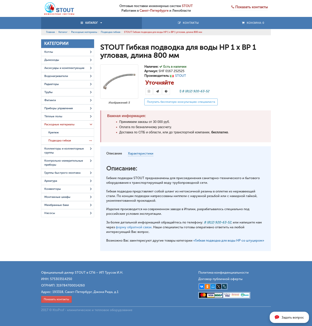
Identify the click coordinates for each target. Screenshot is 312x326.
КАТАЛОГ (91, 23)
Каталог (63, 32)
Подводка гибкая (110, 32)
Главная (50, 32)
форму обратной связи (134, 227)
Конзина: (252, 23)
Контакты (188, 23)
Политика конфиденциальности (223, 272)
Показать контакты (56, 299)
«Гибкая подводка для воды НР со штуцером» (228, 240)
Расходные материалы (84, 32)
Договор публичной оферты (220, 279)
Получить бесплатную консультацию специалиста (181, 102)
